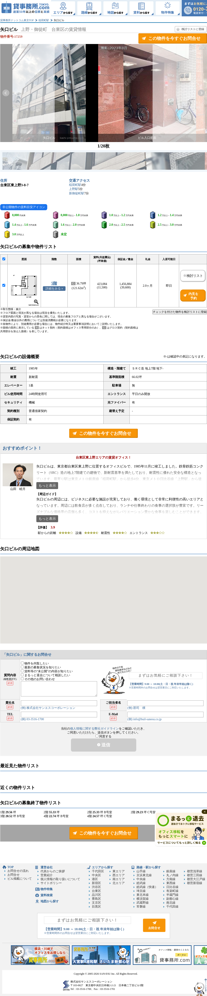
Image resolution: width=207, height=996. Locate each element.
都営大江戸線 (196, 879)
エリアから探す (102, 867)
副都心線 (172, 898)
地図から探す (49, 901)
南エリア (119, 879)
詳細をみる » (54, 288)
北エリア (119, 883)
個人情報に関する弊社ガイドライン (94, 728)
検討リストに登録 (193, 29)
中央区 (96, 875)
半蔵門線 (172, 894)
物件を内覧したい (35, 663)
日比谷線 (172, 887)
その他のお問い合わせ (38, 679)
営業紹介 (46, 875)
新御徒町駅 (76, 193)
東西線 (170, 883)
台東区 (96, 891)
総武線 (141, 883)
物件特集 (46, 889)
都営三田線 (194, 875)
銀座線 (170, 871)
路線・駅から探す (148, 867)
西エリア (119, 875)
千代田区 (98, 871)
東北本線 (142, 894)
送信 (103, 744)
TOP (10, 867)
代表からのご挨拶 (52, 871)
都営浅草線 (194, 871)
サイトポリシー (51, 883)
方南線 (170, 879)
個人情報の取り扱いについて (60, 879)
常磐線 (141, 906)
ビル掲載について (19, 878)
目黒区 (96, 906)
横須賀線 (142, 898)
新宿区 (96, 883)
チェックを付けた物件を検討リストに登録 (180, 311)
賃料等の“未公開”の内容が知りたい (47, 671)
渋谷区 (96, 887)
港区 (95, 879)
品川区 (96, 894)
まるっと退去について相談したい (45, 675)
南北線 (170, 902)
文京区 (96, 902)
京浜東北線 (144, 875)
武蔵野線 (142, 902)
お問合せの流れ (18, 870)
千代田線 (172, 906)
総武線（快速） (147, 887)
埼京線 (141, 891)
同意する (103, 736)
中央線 (141, 879)
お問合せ (13, 874)
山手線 (141, 871)
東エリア (119, 871)
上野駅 (73, 189)
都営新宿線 (194, 883)
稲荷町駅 (44, 20)
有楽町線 (172, 891)
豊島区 (96, 898)
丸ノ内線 (172, 875)
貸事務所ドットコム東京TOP (17, 20)
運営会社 (46, 867)
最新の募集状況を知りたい (41, 667)
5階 (54, 283)
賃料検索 (46, 895)
